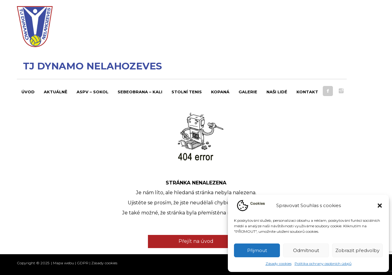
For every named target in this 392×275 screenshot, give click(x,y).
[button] (380, 206)
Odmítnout (306, 250)
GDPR (83, 263)
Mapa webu (63, 263)
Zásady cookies (279, 263)
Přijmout (257, 250)
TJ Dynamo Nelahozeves (92, 66)
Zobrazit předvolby (357, 250)
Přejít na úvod (196, 241)
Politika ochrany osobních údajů (323, 263)
